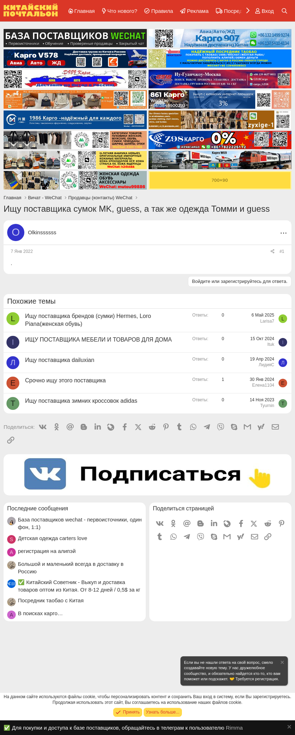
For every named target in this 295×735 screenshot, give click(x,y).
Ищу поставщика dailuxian (59, 360)
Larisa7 (267, 321)
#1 (282, 251)
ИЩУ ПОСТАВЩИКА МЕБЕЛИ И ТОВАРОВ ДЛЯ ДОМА (98, 340)
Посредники (239, 11)
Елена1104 (263, 385)
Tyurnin (267, 405)
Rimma (234, 728)
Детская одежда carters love (52, 538)
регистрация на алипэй (47, 551)
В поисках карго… (40, 613)
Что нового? (122, 11)
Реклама (197, 11)
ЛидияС (266, 364)
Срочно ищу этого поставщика (65, 380)
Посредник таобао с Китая (51, 600)
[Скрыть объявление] (282, 663)
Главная (84, 11)
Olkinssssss (42, 232)
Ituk (270, 344)
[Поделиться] (272, 252)
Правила (162, 11)
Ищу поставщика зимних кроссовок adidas (81, 401)
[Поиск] (284, 11)
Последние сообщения (37, 508)
